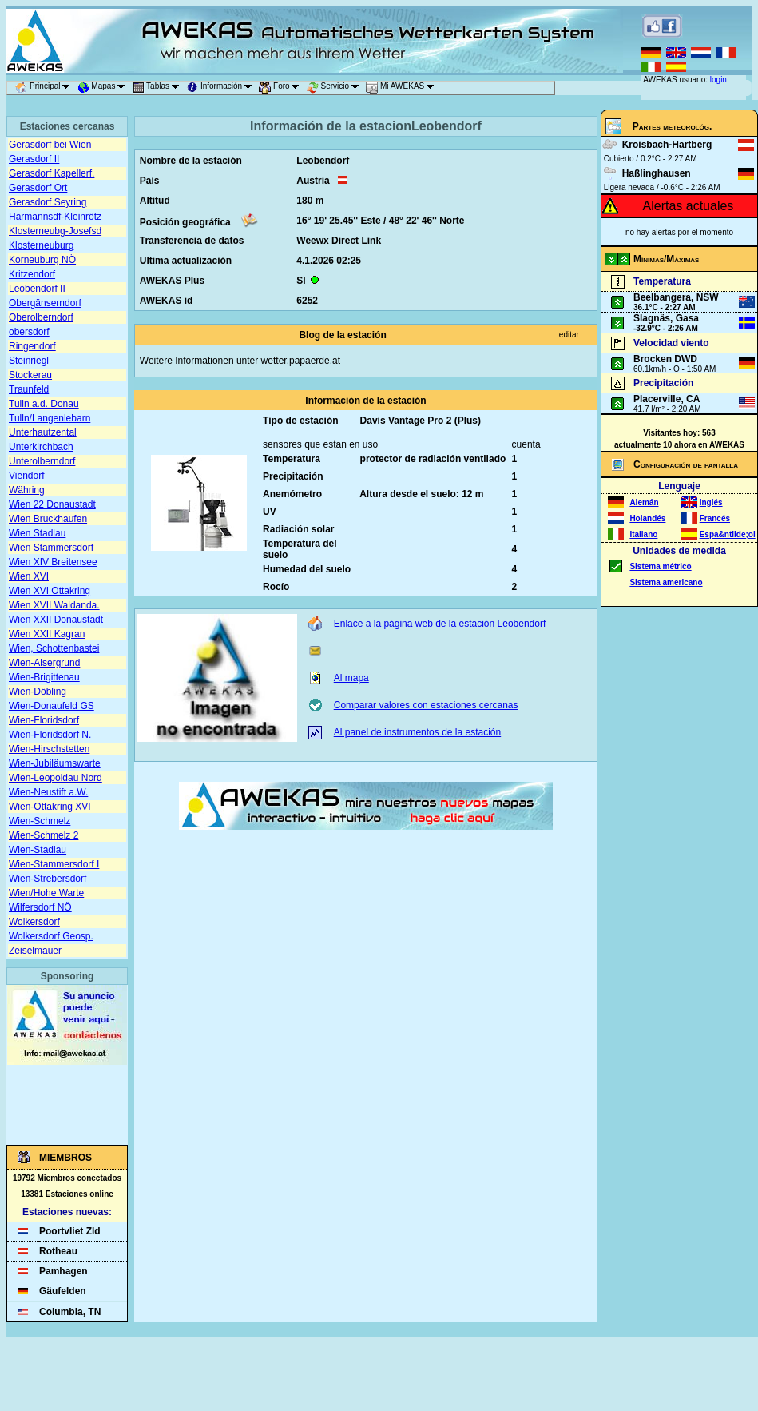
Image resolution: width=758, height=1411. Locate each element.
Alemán (643, 502)
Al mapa (351, 678)
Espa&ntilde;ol (728, 534)
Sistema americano (665, 582)
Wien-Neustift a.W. (48, 792)
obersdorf (29, 331)
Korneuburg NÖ (42, 259)
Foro (281, 88)
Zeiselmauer (35, 950)
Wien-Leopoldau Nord (55, 777)
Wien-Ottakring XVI (50, 806)
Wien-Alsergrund (44, 662)
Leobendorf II (37, 288)
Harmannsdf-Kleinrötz (55, 216)
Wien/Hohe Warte (46, 893)
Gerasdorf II (34, 159)
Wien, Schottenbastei (54, 648)
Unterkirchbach (41, 446)
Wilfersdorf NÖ (40, 907)
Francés (715, 518)
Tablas (159, 88)
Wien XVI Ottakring (49, 590)
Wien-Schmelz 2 (43, 835)
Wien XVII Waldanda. (54, 605)
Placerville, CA (666, 399)
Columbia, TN (70, 1311)
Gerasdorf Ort (38, 187)
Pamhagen (63, 1271)
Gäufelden (62, 1291)
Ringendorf (32, 346)
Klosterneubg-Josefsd (55, 231)
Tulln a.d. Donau (44, 403)
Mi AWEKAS (402, 88)
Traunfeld (29, 389)
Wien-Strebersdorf (47, 878)
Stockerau (30, 375)
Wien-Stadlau (37, 849)
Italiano (643, 534)
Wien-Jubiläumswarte (55, 763)
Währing (27, 490)
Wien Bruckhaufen (48, 518)
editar (569, 334)
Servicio (335, 88)
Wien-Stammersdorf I (54, 864)
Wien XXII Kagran (47, 634)
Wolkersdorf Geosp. (51, 936)
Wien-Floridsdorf (44, 720)
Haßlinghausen (656, 173)
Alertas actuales (688, 206)
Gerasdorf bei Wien (50, 144)
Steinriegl (29, 360)
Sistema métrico (660, 566)
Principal (45, 88)
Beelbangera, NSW (676, 297)
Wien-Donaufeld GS (51, 705)
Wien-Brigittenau (44, 677)
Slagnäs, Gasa (666, 318)
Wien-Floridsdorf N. (50, 734)
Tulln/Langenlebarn (49, 418)
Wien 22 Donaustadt (52, 504)
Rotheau (58, 1251)
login (718, 79)
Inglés (711, 502)
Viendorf (26, 475)
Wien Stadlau (37, 533)
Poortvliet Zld (70, 1231)
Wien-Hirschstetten (49, 749)
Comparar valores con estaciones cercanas (426, 705)
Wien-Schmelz (39, 821)
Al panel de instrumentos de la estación (417, 732)
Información (221, 88)
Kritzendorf (32, 274)
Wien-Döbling (37, 691)
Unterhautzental (43, 432)
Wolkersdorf (34, 921)
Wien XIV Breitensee (53, 562)
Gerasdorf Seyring (47, 202)
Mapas (104, 88)
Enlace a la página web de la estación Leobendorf (440, 623)
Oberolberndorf (41, 317)
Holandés (647, 518)
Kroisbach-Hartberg (667, 144)
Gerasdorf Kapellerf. (51, 173)
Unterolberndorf (42, 461)
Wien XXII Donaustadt (56, 619)
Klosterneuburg (41, 245)
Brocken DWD (665, 359)
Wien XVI (29, 576)
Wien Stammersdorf (51, 547)
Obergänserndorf (45, 303)
